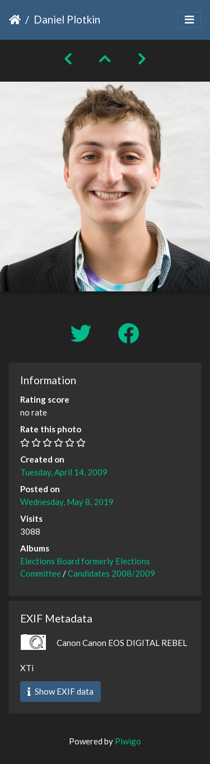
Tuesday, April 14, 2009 (64, 472)
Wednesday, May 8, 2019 (67, 502)
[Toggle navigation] (189, 20)
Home (15, 19)
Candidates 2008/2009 (111, 573)
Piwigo (128, 741)
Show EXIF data (60, 691)
